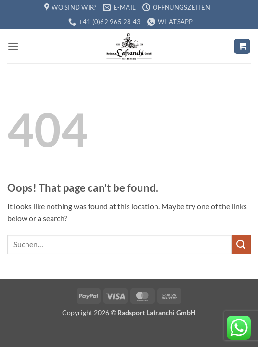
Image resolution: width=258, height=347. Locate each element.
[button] (13, 46)
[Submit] (241, 244)
